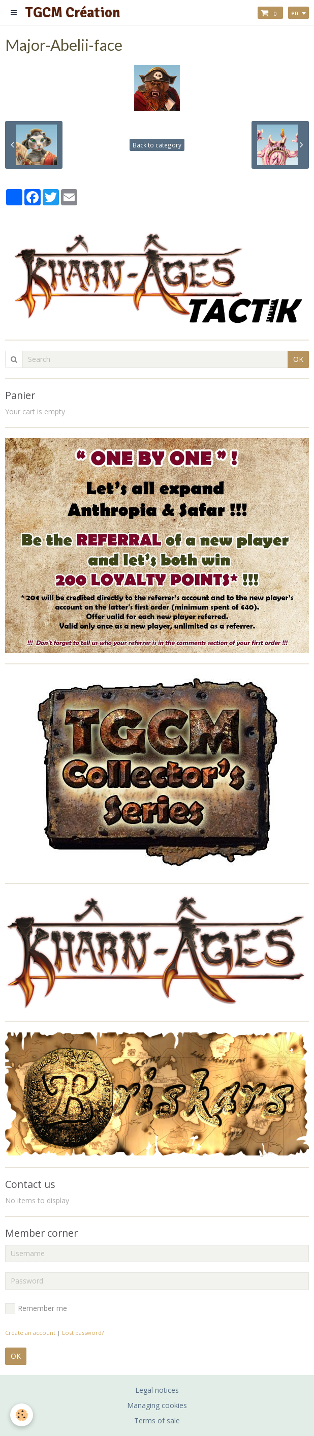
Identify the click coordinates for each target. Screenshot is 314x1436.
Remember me (36, 1308)
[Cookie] (21, 1414)
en (294, 13)
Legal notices (157, 1390)
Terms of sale (157, 1420)
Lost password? (83, 1332)
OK (298, 359)
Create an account (30, 1332)
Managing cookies (157, 1405)
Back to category (157, 145)
